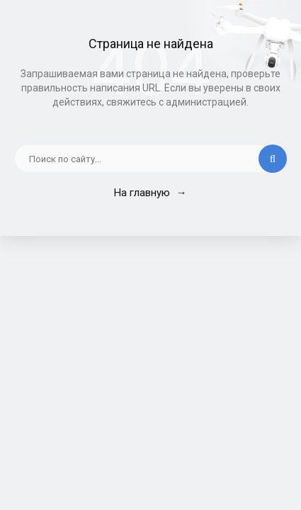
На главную (150, 192)
